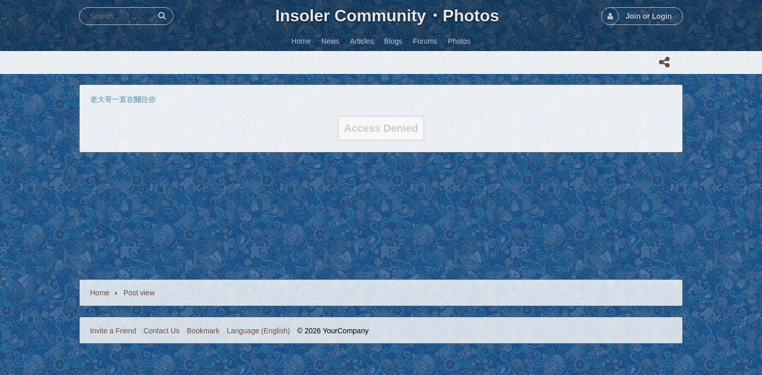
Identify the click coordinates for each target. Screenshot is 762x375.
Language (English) (258, 331)
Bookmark (203, 331)
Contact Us (162, 331)
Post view (139, 293)
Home (99, 293)
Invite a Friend (113, 331)
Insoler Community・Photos (387, 15)
